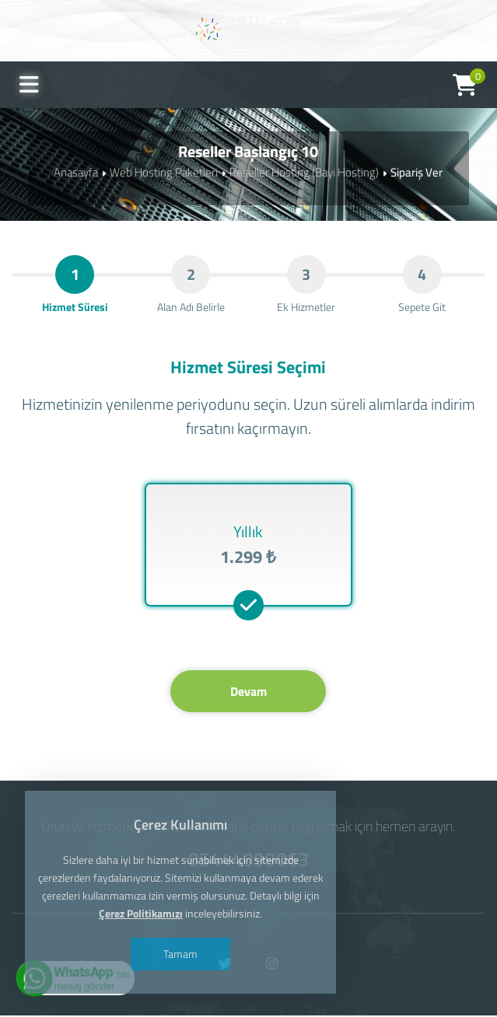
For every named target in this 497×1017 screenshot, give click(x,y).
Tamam (180, 953)
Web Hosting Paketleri (164, 172)
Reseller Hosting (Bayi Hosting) (304, 172)
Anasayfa (76, 172)
